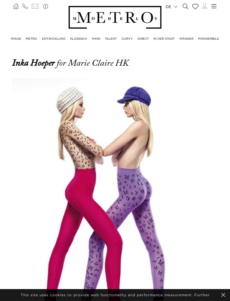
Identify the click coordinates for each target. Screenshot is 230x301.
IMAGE (16, 38)
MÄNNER (186, 38)
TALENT (111, 38)
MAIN (96, 38)
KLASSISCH (78, 38)
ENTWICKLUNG (54, 38)
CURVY (127, 38)
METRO (31, 38)
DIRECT (143, 38)
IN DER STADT (164, 38)
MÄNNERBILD (208, 38)
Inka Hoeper (34, 63)
